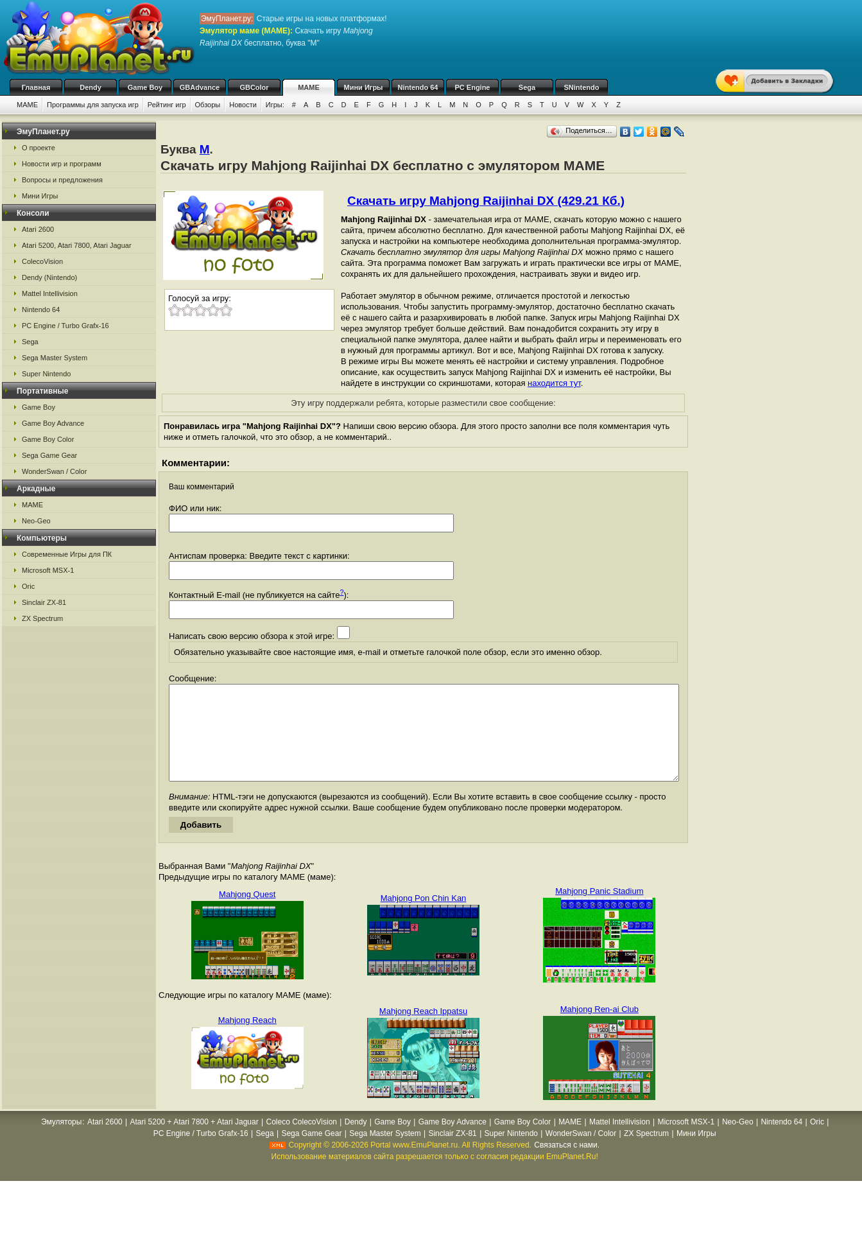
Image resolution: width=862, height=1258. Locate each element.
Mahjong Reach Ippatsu (423, 1030)
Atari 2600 (38, 229)
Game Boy (145, 87)
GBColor (253, 87)
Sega (527, 87)
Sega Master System (54, 358)
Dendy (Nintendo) (49, 277)
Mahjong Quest (247, 913)
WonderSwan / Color (54, 471)
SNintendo (581, 87)
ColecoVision (42, 261)
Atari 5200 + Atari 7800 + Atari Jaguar (194, 1141)
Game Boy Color (48, 439)
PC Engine (472, 87)
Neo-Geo (36, 521)
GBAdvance (200, 87)
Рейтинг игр (167, 105)
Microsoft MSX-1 (48, 570)
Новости (243, 105)
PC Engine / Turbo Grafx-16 (65, 325)
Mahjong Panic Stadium (599, 910)
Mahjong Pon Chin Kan (424, 917)
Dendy (90, 87)
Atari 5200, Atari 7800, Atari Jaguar (77, 245)
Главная (36, 87)
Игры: (275, 105)
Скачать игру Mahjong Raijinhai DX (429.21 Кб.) (486, 200)
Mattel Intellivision (50, 293)
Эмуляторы (61, 1141)
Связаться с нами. (566, 1164)
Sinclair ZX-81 (44, 602)
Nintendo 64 (418, 87)
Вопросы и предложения (62, 180)
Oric (28, 586)
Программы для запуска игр (93, 105)
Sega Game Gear (49, 455)
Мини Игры (363, 87)
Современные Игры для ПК (67, 554)
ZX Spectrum (42, 618)
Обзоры (208, 105)
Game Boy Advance (53, 423)
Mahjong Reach (247, 1039)
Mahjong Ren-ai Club (599, 1028)
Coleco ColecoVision (301, 1141)
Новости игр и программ (61, 164)
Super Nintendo (46, 374)
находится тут (554, 383)
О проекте (38, 148)
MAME (309, 87)
